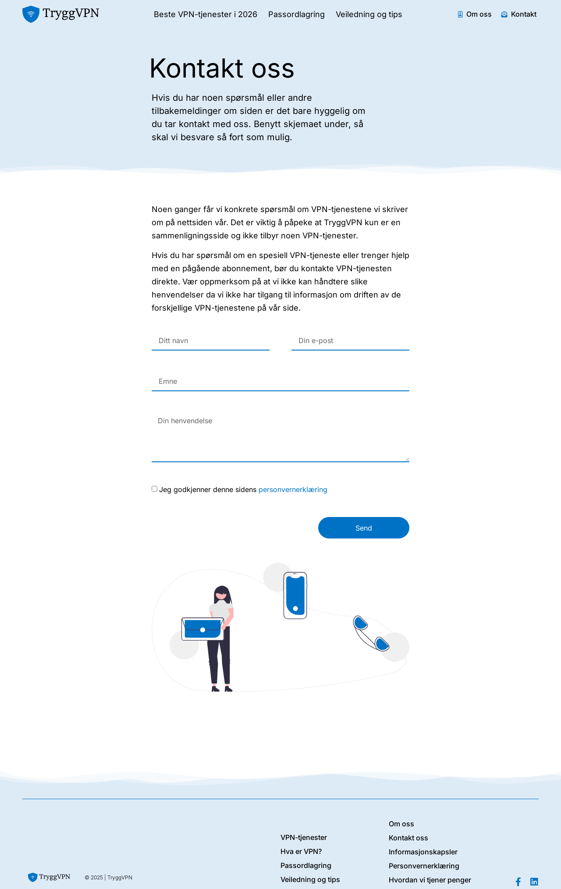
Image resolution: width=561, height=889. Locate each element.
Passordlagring (296, 14)
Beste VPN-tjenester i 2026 (205, 14)
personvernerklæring (293, 489)
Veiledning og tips (369, 14)
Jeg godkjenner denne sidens (243, 489)
